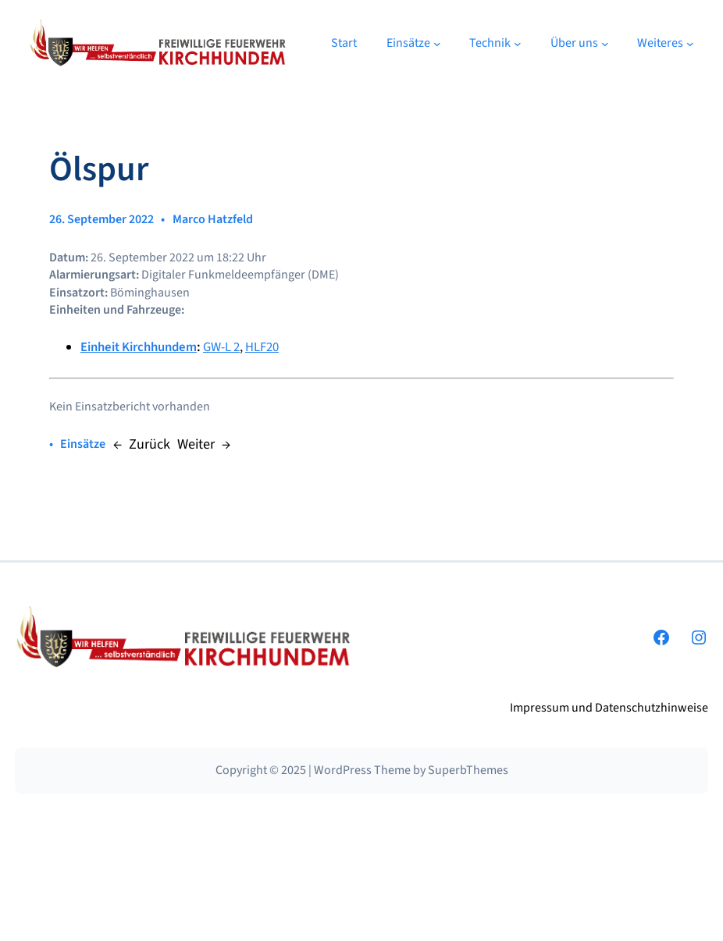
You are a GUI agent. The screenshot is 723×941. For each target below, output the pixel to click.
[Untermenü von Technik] (518, 44)
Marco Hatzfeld (213, 219)
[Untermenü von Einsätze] (437, 44)
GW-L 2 (221, 347)
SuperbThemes (468, 770)
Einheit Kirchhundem (138, 347)
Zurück (149, 444)
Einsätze (82, 444)
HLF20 (262, 347)
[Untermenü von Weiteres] (690, 44)
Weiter (196, 444)
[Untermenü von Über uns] (605, 44)
